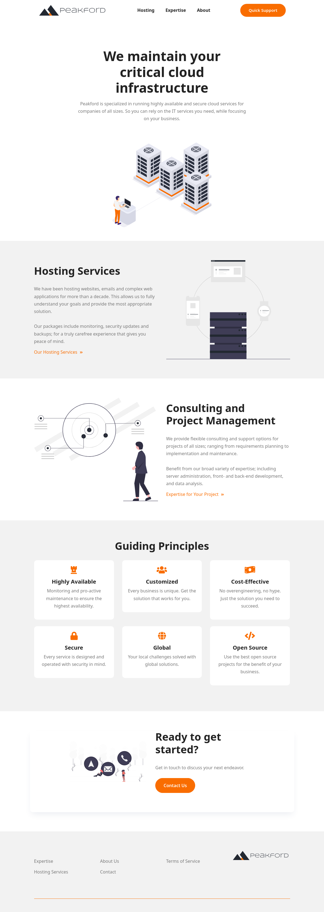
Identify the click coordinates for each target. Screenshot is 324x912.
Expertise (175, 10)
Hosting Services (51, 872)
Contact (108, 872)
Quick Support (263, 10)
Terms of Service (183, 861)
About (204, 10)
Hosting (146, 10)
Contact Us (175, 785)
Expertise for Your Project (195, 494)
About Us (109, 861)
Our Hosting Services (58, 352)
